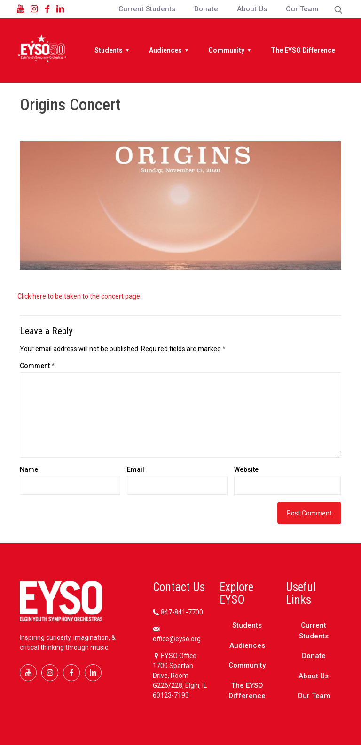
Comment (37, 365)
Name (29, 469)
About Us (313, 676)
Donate (314, 656)
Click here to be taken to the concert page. (80, 296)
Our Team (314, 695)
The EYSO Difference (247, 690)
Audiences (247, 645)
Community (247, 665)
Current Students (314, 630)
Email (135, 469)
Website (246, 469)
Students (247, 625)
